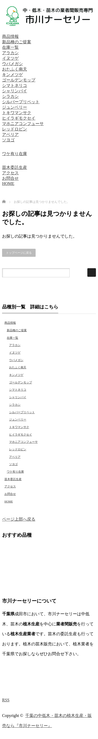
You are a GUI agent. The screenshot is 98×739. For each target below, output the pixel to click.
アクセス (10, 173)
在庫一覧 (10, 47)
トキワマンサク (16, 112)
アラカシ (10, 53)
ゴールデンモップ (18, 80)
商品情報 (10, 36)
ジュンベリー (14, 107)
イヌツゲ (10, 58)
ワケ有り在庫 (14, 153)
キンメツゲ (12, 74)
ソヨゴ (8, 140)
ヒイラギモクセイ (18, 118)
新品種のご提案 (16, 42)
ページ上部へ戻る (18, 519)
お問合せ (10, 178)
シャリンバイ (14, 91)
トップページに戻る (19, 252)
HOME (8, 183)
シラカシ (10, 96)
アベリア (10, 134)
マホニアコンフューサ (23, 123)
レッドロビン (14, 129)
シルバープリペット (21, 102)
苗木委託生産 (14, 167)
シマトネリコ (14, 85)
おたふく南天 (14, 69)
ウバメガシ (12, 63)
